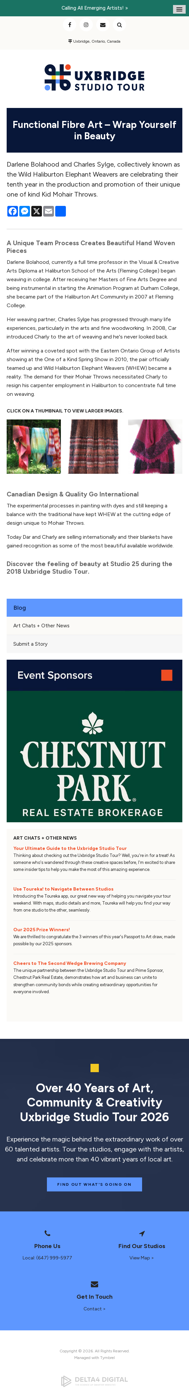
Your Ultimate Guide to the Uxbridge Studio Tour (70, 848)
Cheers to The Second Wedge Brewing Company (69, 963)
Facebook (69, 24)
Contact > (95, 1309)
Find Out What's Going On (94, 1184)
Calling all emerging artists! (93, 8)
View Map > (141, 1258)
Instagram (86, 24)
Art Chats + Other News (41, 626)
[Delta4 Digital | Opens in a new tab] (94, 1381)
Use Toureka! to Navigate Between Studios (63, 889)
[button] (34, 446)
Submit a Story (30, 644)
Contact (102, 24)
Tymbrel (107, 1357)
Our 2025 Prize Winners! (41, 930)
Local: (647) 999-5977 (47, 1258)
